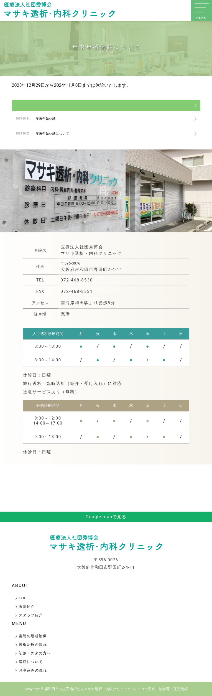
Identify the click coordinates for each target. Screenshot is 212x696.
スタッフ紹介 (31, 615)
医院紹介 (27, 606)
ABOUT (20, 585)
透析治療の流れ (33, 644)
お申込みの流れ (33, 670)
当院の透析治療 (33, 636)
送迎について (31, 662)
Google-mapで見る (106, 516)
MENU (19, 623)
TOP (23, 598)
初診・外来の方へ (35, 653)
